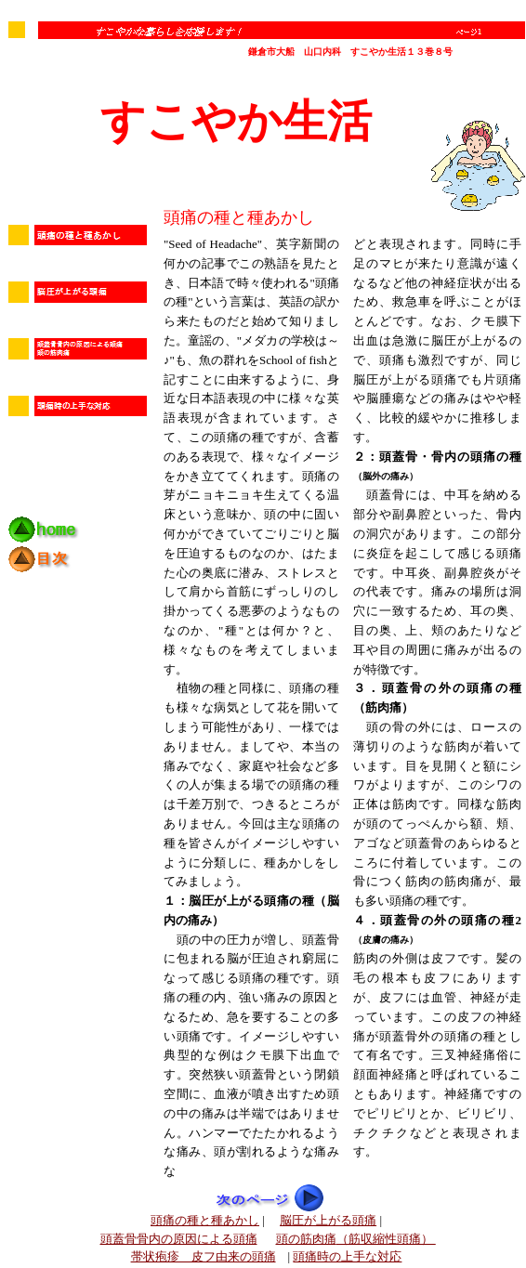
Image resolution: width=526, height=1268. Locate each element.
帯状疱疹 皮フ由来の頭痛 (203, 1256)
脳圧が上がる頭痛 (328, 1220)
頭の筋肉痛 (356, 1239)
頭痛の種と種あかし (205, 1220)
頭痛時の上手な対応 (347, 1256)
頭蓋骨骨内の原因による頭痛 (178, 1239)
